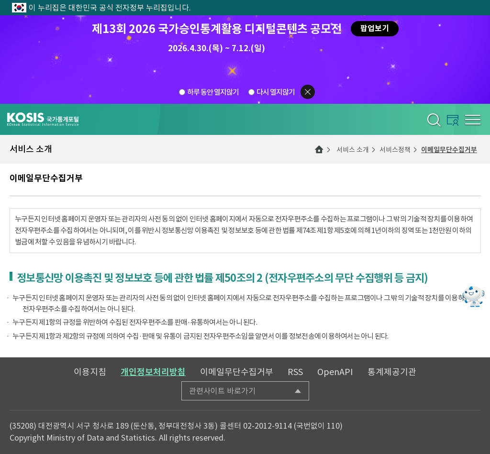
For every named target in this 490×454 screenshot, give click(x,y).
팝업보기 (374, 28)
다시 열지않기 (275, 92)
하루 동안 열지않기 (213, 92)
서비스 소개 (352, 149)
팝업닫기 (308, 92)
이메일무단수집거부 (449, 149)
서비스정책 (395, 149)
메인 (319, 149)
